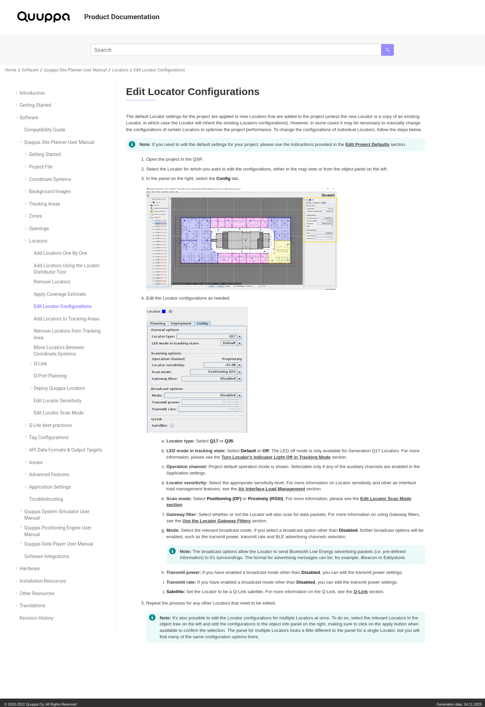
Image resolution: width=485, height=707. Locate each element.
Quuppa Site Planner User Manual (75, 69)
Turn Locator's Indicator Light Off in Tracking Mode (276, 457)
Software (30, 69)
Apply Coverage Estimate (60, 294)
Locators (120, 69)
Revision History (37, 618)
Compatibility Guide (44, 129)
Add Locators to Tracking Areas (66, 318)
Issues (36, 462)
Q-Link (40, 363)
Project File (41, 167)
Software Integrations (46, 556)
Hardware (30, 568)
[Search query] (242, 50)
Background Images (50, 191)
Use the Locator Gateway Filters (216, 520)
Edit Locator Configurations (159, 69)
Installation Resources (43, 581)
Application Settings (50, 487)
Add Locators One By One (60, 253)
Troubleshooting (46, 499)
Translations (32, 605)
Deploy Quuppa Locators (59, 388)
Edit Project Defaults (367, 144)
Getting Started (35, 105)
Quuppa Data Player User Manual (58, 544)
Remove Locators (52, 281)
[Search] (387, 50)
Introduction (32, 93)
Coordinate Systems (50, 179)
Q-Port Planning (50, 375)
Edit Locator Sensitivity (58, 400)
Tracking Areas (44, 204)
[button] (17, 92)
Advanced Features (49, 474)
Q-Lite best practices (50, 425)
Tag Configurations (49, 437)
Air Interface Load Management (271, 488)
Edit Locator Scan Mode (59, 413)
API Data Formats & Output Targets (65, 450)
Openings (39, 228)
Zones (35, 216)
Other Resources (37, 593)
